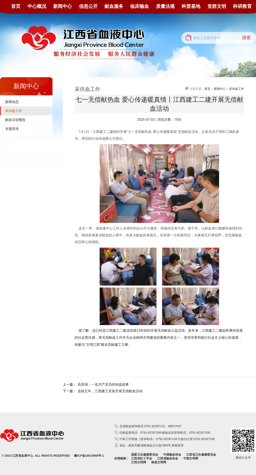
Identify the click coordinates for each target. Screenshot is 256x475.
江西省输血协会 (167, 458)
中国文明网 (190, 458)
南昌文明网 (158, 462)
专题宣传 (12, 129)
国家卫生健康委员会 (144, 454)
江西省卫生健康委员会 (201, 454)
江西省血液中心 (22, 455)
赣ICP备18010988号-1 (89, 455)
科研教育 (242, 6)
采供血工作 (13, 111)
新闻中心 (62, 6)
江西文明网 (138, 462)
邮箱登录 (178, 445)
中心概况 (37, 6)
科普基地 (191, 6)
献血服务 (114, 6)
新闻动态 (12, 102)
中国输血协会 (172, 454)
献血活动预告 (15, 120)
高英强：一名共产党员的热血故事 (103, 384)
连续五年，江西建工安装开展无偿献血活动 (110, 391)
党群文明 (216, 6)
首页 (15, 6)
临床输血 (139, 6)
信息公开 (88, 6)
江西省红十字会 (141, 458)
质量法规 (165, 6)
